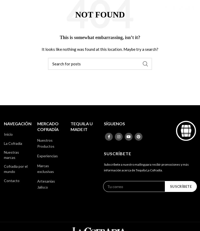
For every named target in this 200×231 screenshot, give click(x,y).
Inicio (8, 134)
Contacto (12, 180)
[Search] (100, 64)
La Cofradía (13, 143)
